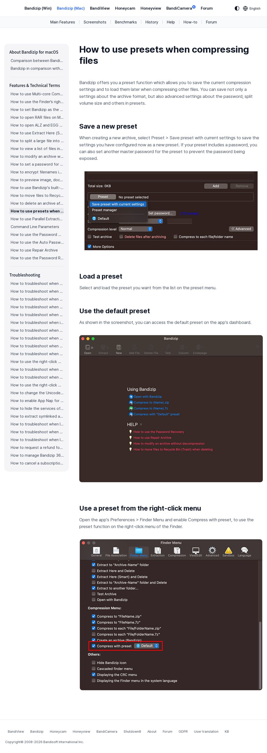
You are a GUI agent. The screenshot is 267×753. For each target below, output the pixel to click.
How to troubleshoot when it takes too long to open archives (37, 322)
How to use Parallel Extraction (37, 219)
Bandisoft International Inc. (63, 742)
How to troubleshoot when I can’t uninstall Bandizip (37, 424)
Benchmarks (126, 22)
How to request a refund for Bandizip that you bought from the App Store (37, 447)
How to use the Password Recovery (37, 258)
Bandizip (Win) (38, 8)
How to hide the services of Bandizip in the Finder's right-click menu (37, 408)
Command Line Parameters (35, 226)
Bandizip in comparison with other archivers (37, 68)
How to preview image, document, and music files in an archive (37, 180)
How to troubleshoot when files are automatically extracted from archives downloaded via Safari (37, 354)
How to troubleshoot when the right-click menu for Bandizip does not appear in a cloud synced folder (37, 346)
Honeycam (125, 8)
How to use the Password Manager (37, 234)
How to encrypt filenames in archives (37, 172)
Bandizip (37, 731)
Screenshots (95, 22)
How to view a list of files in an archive (37, 148)
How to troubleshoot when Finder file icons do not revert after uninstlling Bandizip (37, 432)
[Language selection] (252, 8)
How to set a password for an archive (37, 164)
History (151, 22)
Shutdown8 (132, 731)
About (151, 731)
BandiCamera (181, 8)
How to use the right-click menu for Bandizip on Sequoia (37, 385)
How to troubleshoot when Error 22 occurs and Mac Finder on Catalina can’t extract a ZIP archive (37, 291)
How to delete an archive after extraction (37, 203)
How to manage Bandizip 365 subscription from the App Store (37, 455)
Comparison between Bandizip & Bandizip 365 (37, 60)
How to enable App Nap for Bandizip (37, 400)
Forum (207, 8)
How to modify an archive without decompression (37, 156)
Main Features (62, 22)
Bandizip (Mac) (71, 8)
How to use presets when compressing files (37, 211)
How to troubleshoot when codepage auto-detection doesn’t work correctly (37, 283)
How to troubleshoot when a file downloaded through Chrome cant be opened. (37, 369)
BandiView (100, 8)
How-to (190, 22)
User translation (206, 731)
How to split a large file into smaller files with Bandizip (37, 141)
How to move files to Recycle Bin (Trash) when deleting (37, 195)
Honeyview (151, 8)
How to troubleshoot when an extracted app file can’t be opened (37, 314)
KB (227, 731)
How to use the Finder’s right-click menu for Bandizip (37, 101)
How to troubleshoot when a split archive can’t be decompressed (37, 299)
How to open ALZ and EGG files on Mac (37, 125)
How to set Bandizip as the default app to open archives (37, 109)
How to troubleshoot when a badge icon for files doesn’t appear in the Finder (37, 330)
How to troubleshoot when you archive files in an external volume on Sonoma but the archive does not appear (37, 377)
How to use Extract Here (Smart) (37, 133)
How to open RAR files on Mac (37, 117)
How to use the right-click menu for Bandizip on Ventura (37, 361)
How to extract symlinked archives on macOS (37, 416)
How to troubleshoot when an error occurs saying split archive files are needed (37, 307)
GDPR (183, 731)
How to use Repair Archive (34, 250)
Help (171, 22)
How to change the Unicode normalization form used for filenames (37, 393)
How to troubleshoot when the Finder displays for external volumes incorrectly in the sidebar (37, 338)
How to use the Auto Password (37, 242)
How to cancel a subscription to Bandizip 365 (37, 463)
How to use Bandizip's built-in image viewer (37, 187)
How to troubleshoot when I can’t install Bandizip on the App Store (37, 439)
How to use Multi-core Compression (37, 94)
